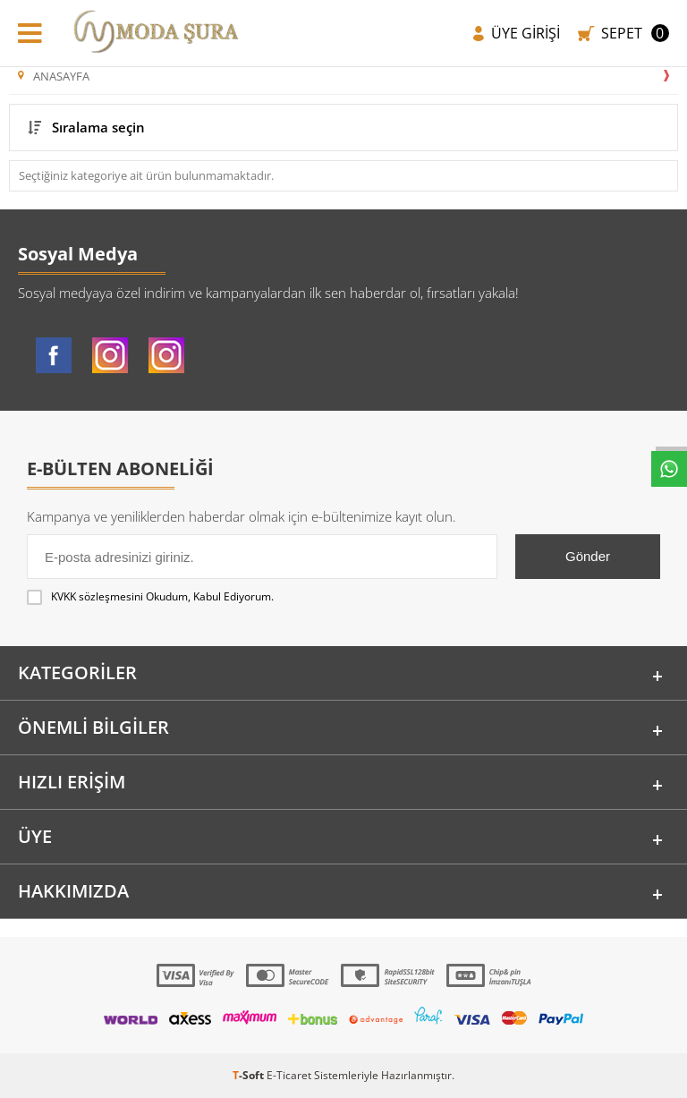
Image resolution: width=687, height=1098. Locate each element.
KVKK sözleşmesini (97, 596)
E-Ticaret (289, 1075)
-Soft (250, 1075)
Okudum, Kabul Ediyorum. (150, 597)
